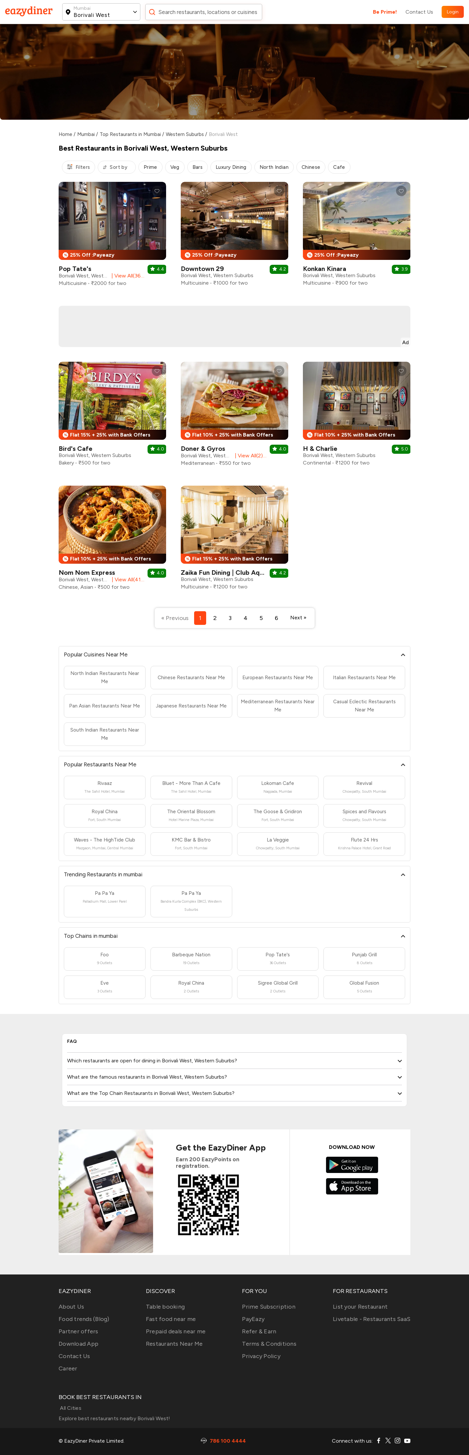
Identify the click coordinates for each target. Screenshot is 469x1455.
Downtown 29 (202, 269)
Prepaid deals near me (176, 1331)
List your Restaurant (360, 1306)
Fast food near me (171, 1319)
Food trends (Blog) (84, 1319)
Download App (78, 1343)
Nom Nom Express (87, 572)
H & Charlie (320, 448)
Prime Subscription (268, 1306)
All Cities (70, 1408)
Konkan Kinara (324, 269)
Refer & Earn (259, 1331)
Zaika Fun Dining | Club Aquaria (228, 572)
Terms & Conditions (269, 1343)
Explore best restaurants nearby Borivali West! (114, 1418)
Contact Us (419, 12)
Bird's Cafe (75, 448)
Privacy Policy (261, 1356)
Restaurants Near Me (174, 1343)
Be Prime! (385, 12)
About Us (71, 1306)
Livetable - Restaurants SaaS (371, 1319)
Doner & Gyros (203, 448)
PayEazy (253, 1319)
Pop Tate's (75, 269)
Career (68, 1368)
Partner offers (78, 1331)
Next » (298, 617)
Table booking (165, 1306)
